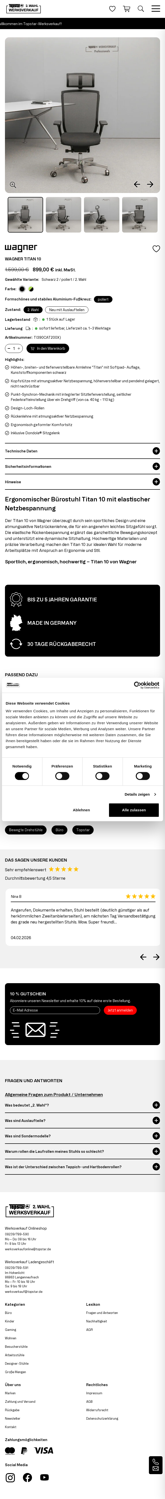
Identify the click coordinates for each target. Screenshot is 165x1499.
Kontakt (10, 1427)
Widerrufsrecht (97, 1410)
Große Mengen (15, 1372)
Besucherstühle (16, 1346)
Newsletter (12, 1418)
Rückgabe (12, 1410)
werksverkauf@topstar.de (23, 1291)
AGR (89, 1329)
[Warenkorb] (126, 9)
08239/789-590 (17, 1234)
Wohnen (10, 1338)
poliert (103, 299)
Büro (8, 1312)
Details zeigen (137, 794)
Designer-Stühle (16, 1363)
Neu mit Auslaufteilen (66, 310)
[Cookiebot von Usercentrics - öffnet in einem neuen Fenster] (137, 685)
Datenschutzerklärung (102, 1418)
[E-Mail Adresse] (55, 1010)
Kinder (9, 1321)
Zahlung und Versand (20, 1401)
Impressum (94, 1393)
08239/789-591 (16, 1267)
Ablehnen (81, 810)
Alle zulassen (134, 810)
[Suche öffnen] (141, 9)
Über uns (13, 1385)
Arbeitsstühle (14, 1355)
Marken (10, 1393)
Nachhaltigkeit (96, 1321)
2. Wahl (33, 310)
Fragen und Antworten (102, 1312)
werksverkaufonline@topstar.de (28, 1249)
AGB (89, 1401)
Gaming (10, 1329)
